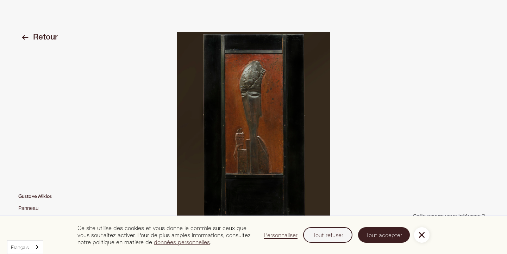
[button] (422, 235)
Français (20, 247)
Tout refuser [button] (328, 234)
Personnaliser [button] (281, 234)
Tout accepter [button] (384, 234)
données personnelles (182, 241)
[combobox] (25, 247)
